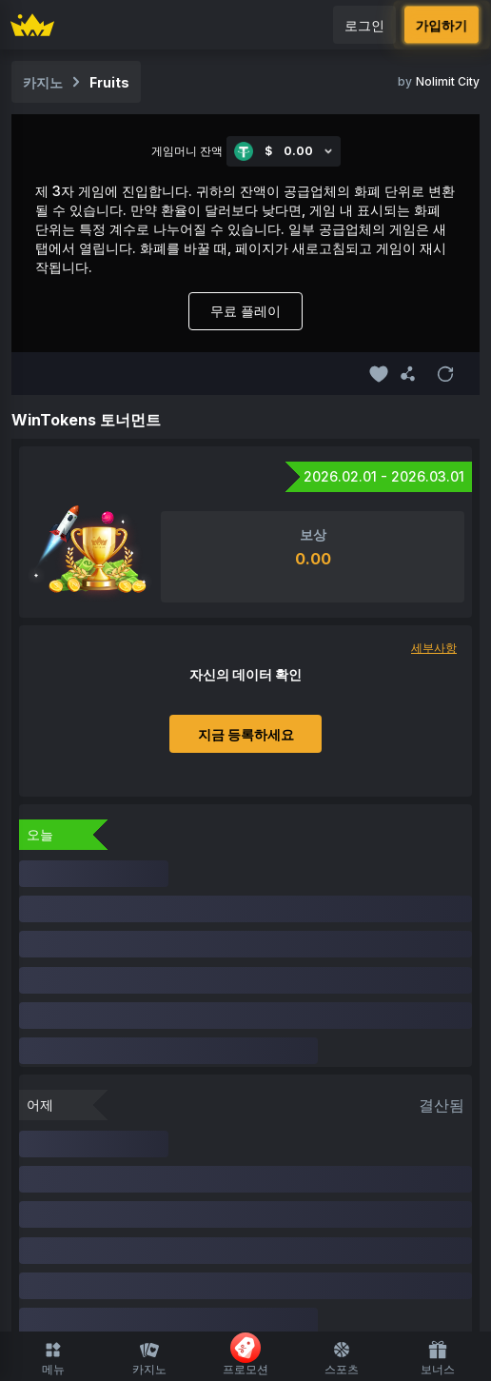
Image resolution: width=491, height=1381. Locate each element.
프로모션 (245, 1354)
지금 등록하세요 (246, 734)
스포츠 (341, 1358)
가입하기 (441, 24)
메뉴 (53, 1358)
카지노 (149, 1358)
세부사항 (434, 648)
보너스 (438, 1358)
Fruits (109, 82)
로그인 (364, 25)
